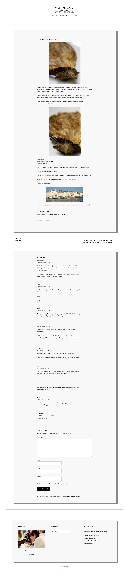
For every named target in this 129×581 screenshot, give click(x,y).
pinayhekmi (40, 260)
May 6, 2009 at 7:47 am (43, 262)
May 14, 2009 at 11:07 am (44, 384)
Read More (31, 554)
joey (38, 382)
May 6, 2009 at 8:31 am (43, 286)
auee (38, 308)
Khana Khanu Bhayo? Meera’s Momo (93, 540)
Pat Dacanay (40, 413)
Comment (40, 437)
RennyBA (39, 348)
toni (38, 366)
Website (39, 476)
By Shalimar (43, 211)
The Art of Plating (88, 543)
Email (39, 468)
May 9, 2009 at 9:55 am (43, 326)
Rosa (38, 284)
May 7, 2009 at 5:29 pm (43, 310)
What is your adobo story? (90, 538)
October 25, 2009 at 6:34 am (45, 415)
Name (39, 460)
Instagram (68, 570)
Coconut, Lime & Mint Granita (91, 535)
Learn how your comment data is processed (68, 496)
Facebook (61, 570)
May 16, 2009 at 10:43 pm (44, 399)
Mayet (39, 397)
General (48, 221)
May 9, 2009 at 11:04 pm (44, 350)
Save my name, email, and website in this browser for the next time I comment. (59, 484)
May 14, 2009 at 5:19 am (44, 368)
